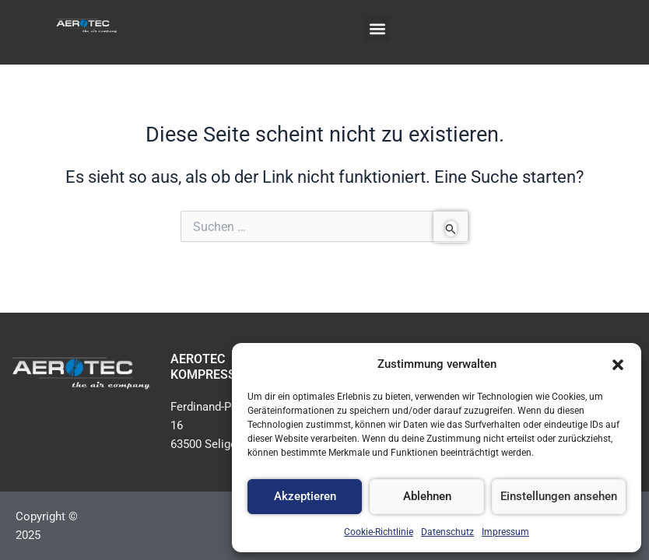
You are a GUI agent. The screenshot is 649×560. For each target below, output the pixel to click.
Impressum (505, 532)
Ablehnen (427, 496)
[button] (618, 365)
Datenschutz (447, 532)
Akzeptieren (305, 496)
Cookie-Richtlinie (378, 532)
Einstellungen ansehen (558, 496)
